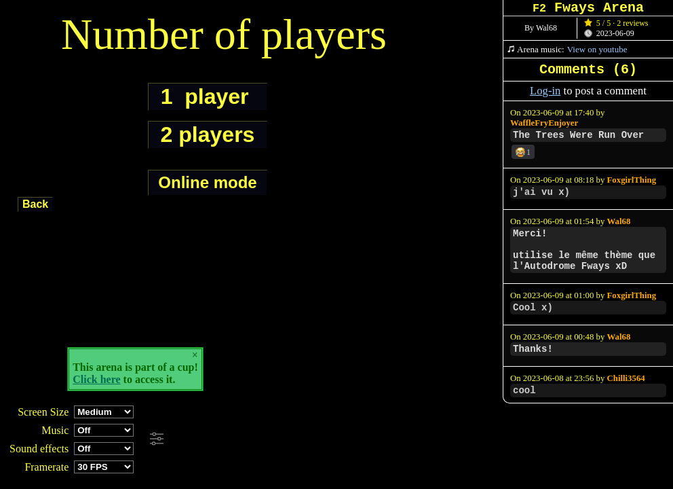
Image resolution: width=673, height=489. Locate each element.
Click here (96, 379)
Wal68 (619, 221)
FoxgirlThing (632, 180)
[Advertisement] (369, 439)
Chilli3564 (626, 378)
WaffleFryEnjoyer (544, 123)
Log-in (545, 90)
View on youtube (597, 49)
